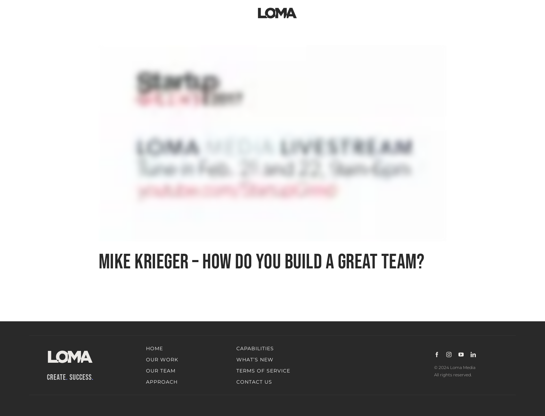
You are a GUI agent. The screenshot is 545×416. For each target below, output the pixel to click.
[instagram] (449, 354)
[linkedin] (473, 354)
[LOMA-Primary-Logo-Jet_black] (277, 8)
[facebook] (436, 354)
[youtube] (461, 354)
